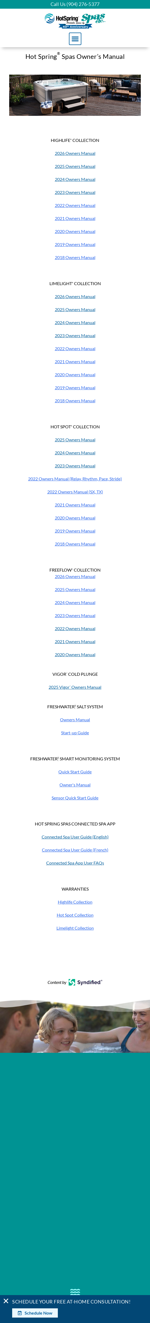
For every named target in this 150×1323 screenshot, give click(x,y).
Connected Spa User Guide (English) (75, 836)
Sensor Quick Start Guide (75, 797)
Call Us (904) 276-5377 (75, 4)
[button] (75, 39)
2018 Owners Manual (75, 257)
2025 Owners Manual (75, 166)
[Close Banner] (6, 1301)
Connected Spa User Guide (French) (75, 849)
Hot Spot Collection (75, 914)
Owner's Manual (75, 784)
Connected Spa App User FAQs (75, 862)
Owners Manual (75, 719)
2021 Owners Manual (75, 218)
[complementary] (111, 1293)
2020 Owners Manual (75, 231)
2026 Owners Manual (75, 153)
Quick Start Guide (75, 771)
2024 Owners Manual (75, 179)
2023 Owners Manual (75, 192)
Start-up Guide (75, 732)
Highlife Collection (75, 901)
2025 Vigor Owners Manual (75, 687)
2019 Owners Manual (75, 244)
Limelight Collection (75, 927)
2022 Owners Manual (75, 628)
